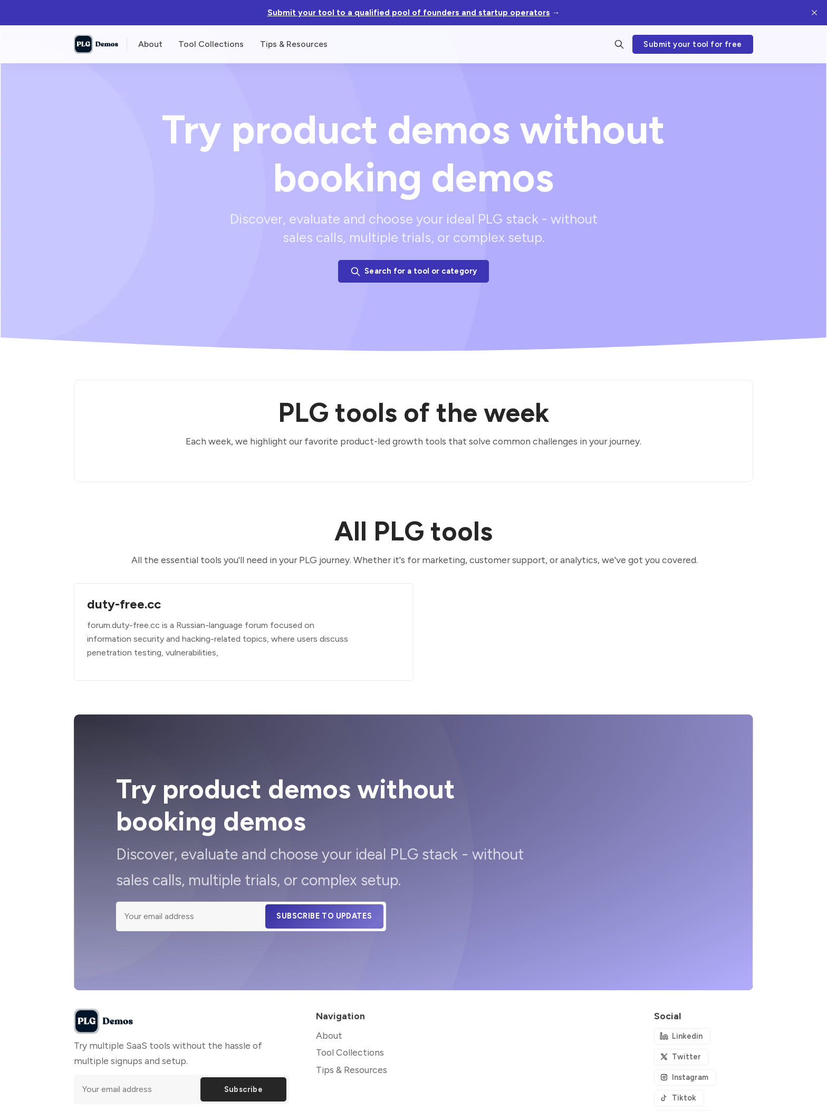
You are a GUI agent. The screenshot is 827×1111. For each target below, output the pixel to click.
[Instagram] (685, 1077)
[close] (814, 12)
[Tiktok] (679, 1098)
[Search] (619, 44)
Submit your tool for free (692, 44)
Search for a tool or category (413, 271)
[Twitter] (681, 1057)
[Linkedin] (682, 1036)
